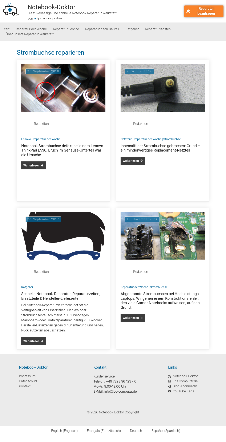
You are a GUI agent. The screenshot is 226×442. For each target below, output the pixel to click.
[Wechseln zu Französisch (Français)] (101, 431)
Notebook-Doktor (51, 7)
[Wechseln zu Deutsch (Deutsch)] (133, 431)
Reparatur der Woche (31, 29)
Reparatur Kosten (158, 29)
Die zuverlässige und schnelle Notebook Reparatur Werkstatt (72, 13)
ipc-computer (50, 18)
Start (6, 29)
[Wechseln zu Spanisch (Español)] (163, 431)
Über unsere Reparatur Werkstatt (30, 34)
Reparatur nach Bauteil (102, 29)
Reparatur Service (66, 29)
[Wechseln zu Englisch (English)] (62, 431)
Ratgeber (132, 29)
